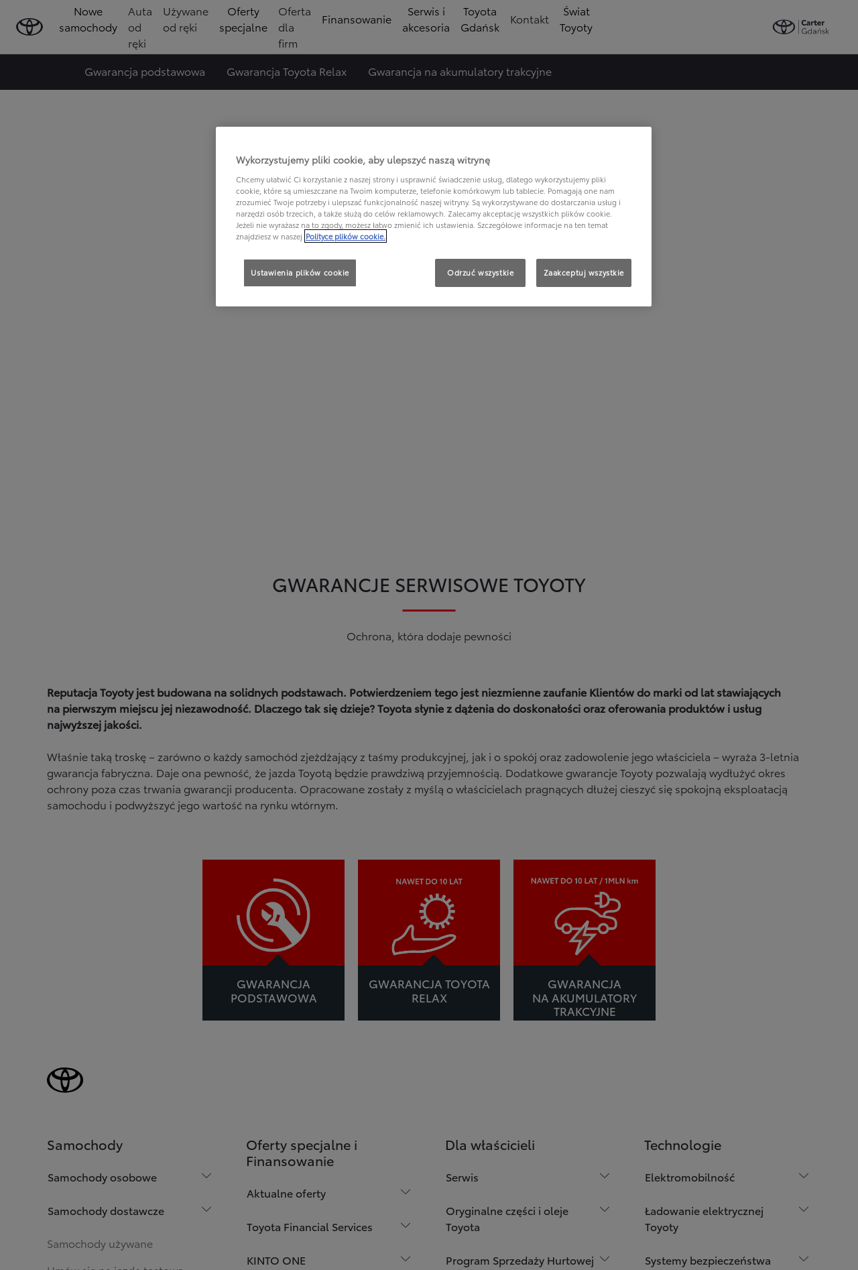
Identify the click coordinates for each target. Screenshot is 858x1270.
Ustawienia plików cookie (300, 272)
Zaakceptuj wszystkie (584, 272)
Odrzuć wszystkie (480, 272)
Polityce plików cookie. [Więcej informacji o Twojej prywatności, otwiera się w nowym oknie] (345, 236)
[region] (434, 216)
